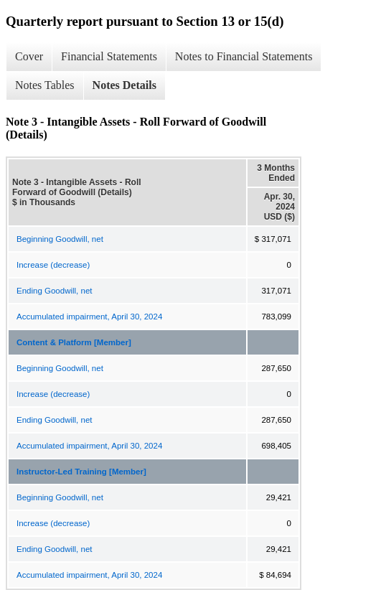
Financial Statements (109, 56)
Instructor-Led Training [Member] (81, 471)
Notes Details (124, 85)
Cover (29, 56)
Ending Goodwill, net (54, 290)
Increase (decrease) (53, 265)
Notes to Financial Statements (244, 56)
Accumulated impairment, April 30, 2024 (89, 316)
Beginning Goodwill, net (60, 239)
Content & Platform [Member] (74, 342)
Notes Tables (45, 85)
